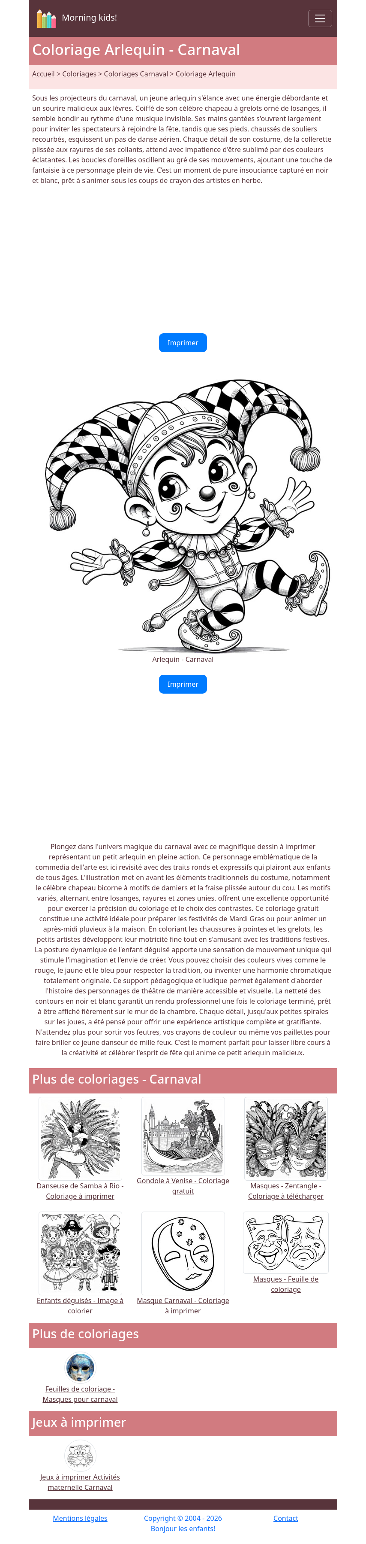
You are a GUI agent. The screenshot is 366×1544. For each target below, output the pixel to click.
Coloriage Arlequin (206, 74)
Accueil (43, 74)
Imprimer (183, 342)
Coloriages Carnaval (136, 74)
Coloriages (79, 74)
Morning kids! (75, 18)
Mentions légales (80, 1518)
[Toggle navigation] (320, 18)
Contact (285, 1518)
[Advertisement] (183, 259)
